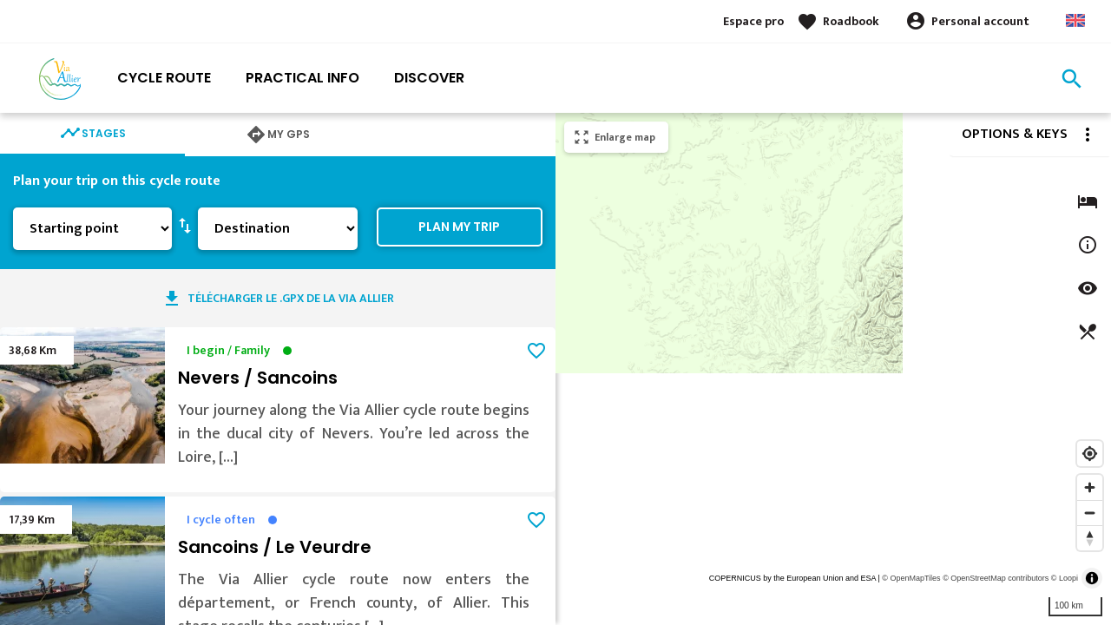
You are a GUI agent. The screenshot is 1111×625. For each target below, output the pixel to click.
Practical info (302, 78)
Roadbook (851, 21)
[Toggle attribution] (1091, 578)
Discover (429, 78)
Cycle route (164, 78)
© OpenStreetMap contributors (996, 578)
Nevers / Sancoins (258, 377)
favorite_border (536, 350)
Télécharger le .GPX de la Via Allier (290, 298)
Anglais (1075, 20)
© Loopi (1064, 578)
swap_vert (184, 224)
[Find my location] (1089, 453)
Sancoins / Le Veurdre (274, 547)
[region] (833, 369)
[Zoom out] (1089, 512)
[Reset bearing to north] (1089, 537)
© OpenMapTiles (911, 578)
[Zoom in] (1089, 487)
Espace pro (753, 21)
